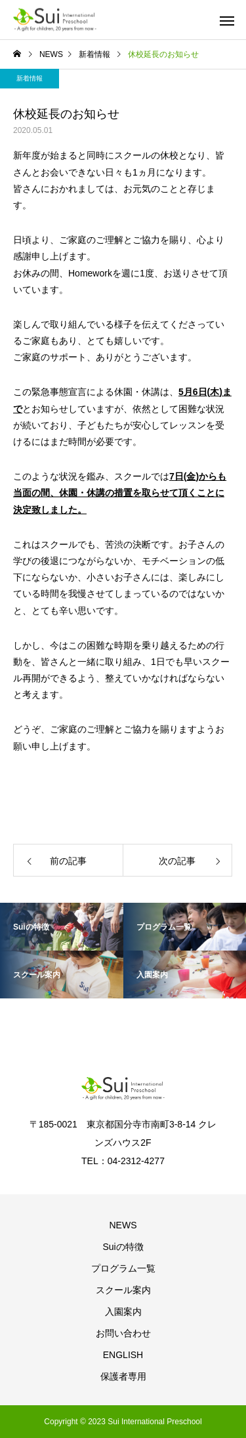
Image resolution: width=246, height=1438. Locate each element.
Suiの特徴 (122, 1246)
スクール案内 (123, 1290)
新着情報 (29, 78)
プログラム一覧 (123, 1268)
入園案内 (123, 1311)
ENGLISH (123, 1355)
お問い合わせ (123, 1333)
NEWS (123, 1225)
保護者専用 (123, 1376)
